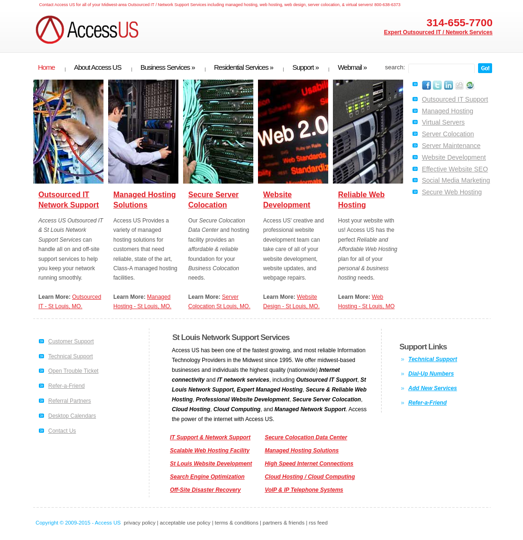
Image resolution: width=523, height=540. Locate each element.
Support (305, 67)
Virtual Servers (443, 122)
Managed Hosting (447, 111)
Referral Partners (69, 401)
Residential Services (243, 67)
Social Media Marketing (456, 180)
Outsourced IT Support (455, 99)
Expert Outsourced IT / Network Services (438, 32)
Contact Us (62, 431)
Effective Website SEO (455, 169)
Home (46, 67)
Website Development (454, 157)
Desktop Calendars (72, 416)
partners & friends (283, 522)
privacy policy (139, 522)
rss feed (318, 522)
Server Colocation (448, 134)
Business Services (167, 67)
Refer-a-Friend (66, 386)
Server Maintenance (451, 145)
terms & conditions (236, 522)
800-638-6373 (387, 4)
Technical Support (70, 356)
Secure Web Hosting (452, 192)
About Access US (97, 67)
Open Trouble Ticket (73, 371)
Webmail (352, 67)
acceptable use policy (185, 522)
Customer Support (71, 341)
